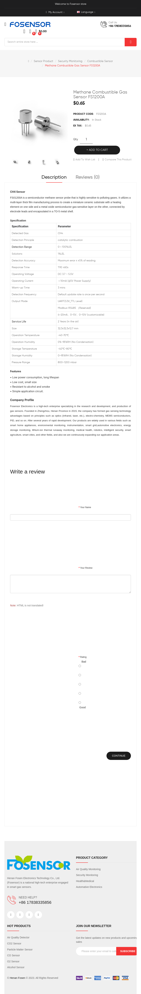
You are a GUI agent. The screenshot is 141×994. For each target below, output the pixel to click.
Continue (118, 755)
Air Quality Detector (18, 937)
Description (54, 177)
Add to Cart (98, 150)
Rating (83, 657)
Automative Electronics (89, 886)
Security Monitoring (70, 61)
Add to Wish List (85, 159)
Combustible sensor (100, 61)
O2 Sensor (13, 961)
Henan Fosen (17, 977)
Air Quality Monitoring (88, 869)
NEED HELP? (28, 897)
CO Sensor (13, 955)
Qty (75, 139)
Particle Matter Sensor (20, 949)
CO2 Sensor (14, 943)
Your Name (85, 507)
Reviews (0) (88, 177)
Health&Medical (85, 881)
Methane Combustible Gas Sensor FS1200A (72, 65)
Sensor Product (43, 61)
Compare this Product (118, 159)
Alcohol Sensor (15, 967)
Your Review (86, 568)
